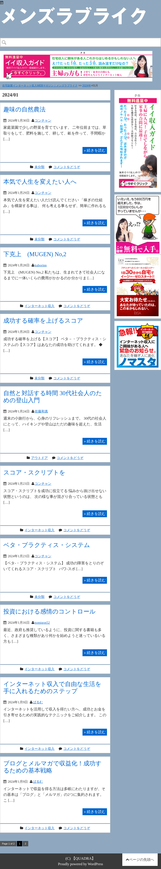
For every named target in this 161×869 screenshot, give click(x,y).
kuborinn (41, 265)
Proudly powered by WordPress (80, 864)
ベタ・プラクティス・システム (46, 545)
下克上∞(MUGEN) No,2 (34, 254)
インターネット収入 (39, 306)
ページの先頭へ (141, 859)
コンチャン (43, 120)
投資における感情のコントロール (49, 611)
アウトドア (39, 457)
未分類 (39, 167)
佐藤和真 (41, 411)
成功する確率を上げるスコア (43, 321)
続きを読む (95, 150)
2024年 (86, 85)
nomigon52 (42, 622)
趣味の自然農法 (24, 109)
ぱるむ (38, 702)
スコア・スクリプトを (34, 472)
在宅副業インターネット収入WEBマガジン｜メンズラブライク (40, 85)
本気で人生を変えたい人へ (40, 182)
